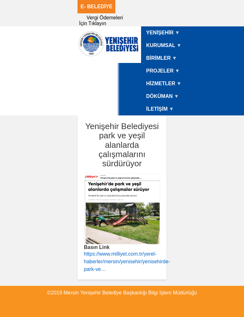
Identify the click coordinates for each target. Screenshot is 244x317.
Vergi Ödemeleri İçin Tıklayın (101, 20)
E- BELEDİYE (96, 6)
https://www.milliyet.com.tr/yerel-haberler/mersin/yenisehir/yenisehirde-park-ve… (127, 261)
